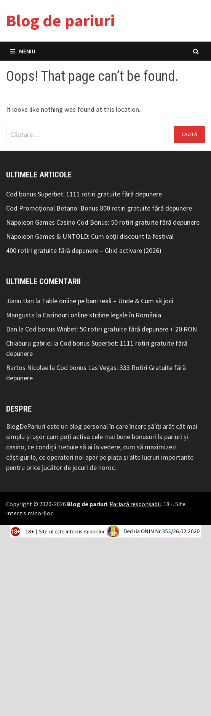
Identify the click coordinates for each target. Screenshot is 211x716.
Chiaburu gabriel (29, 343)
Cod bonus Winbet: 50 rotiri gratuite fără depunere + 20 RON (111, 329)
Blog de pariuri (60, 20)
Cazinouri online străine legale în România (102, 315)
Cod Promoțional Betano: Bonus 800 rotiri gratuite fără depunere (99, 208)
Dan (11, 329)
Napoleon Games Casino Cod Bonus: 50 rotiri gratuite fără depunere (103, 222)
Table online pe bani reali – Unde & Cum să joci (107, 300)
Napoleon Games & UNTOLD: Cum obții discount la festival (90, 236)
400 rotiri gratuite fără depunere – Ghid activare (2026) (83, 250)
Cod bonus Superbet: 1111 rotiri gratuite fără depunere (84, 194)
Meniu (22, 51)
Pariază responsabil (135, 504)
